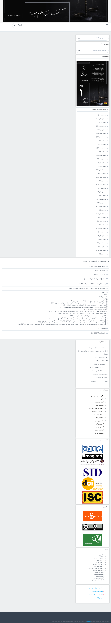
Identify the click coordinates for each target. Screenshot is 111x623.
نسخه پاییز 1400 (101, 188)
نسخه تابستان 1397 (100, 137)
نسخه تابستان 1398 (100, 155)
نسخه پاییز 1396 (101, 130)
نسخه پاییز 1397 (101, 144)
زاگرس (89, 621)
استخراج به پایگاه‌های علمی (96, 588)
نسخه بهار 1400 (102, 181)
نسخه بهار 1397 (102, 141)
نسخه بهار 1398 (102, 152)
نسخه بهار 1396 (102, 123)
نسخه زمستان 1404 (101, 250)
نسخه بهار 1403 (102, 225)
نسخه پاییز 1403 (101, 232)
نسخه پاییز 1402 (101, 218)
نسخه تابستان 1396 (100, 126)
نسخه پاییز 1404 (101, 247)
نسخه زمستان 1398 (101, 163)
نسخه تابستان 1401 (100, 199)
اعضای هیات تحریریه (97, 591)
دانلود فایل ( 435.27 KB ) (97, 333)
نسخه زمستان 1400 (101, 192)
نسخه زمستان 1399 (101, 177)
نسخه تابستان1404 (101, 243)
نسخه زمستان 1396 (101, 133)
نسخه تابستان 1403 (100, 228)
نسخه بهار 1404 (102, 239)
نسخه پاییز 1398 (101, 159)
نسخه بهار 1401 (102, 196)
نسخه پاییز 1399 (101, 174)
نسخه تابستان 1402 (100, 214)
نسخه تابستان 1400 (100, 185)
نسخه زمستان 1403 (101, 236)
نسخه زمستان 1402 (101, 221)
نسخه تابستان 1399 (100, 170)
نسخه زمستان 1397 (101, 148)
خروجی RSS (99, 598)
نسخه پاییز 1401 (101, 203)
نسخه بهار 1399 (102, 166)
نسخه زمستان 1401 (101, 207)
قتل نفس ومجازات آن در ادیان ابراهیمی (96, 261)
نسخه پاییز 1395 (101, 115)
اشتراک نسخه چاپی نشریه (96, 595)
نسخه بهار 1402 (102, 210)
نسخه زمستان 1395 (101, 119)
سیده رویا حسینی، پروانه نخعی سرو (88, 284)
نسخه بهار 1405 (102, 254)
